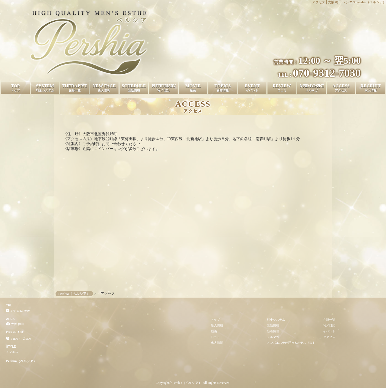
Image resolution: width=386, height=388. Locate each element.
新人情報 (217, 325)
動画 (214, 331)
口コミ (215, 337)
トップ (215, 319)
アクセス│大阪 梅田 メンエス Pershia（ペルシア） (349, 2)
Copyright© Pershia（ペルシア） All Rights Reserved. (193, 383)
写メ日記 (329, 325)
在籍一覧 (329, 319)
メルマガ (273, 337)
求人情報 (217, 342)
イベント (329, 331)
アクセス (329, 337)
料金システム (276, 319)
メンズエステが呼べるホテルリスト (291, 342)
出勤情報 (273, 325)
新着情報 (273, 331)
